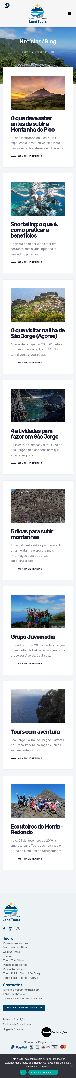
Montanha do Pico (15, 947)
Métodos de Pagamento (38, 1042)
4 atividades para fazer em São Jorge (38, 427)
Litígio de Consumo (14, 1029)
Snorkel (7, 956)
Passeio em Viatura (15, 943)
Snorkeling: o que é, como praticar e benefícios (38, 223)
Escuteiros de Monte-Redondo (38, 823)
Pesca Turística (13, 969)
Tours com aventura (38, 725)
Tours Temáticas (14, 960)
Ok (23, 1072)
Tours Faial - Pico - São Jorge (22, 973)
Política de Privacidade (43, 1072)
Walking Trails (11, 952)
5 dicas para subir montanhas (38, 530)
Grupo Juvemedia (38, 630)
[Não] (71, 1066)
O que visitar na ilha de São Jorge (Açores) (38, 327)
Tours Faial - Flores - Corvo (20, 978)
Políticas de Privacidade (17, 1024)
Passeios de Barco (15, 965)
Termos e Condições (14, 1019)
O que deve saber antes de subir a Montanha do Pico (38, 117)
